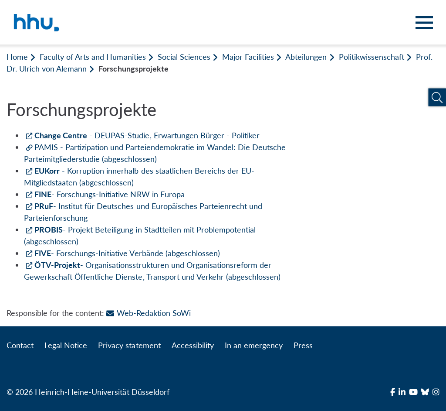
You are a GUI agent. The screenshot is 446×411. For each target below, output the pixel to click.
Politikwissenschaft (371, 57)
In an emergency (254, 345)
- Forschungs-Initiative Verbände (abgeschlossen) (127, 253)
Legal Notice (65, 345)
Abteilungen (306, 57)
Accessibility (193, 345)
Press (303, 345)
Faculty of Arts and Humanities (92, 57)
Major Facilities (248, 57)
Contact (20, 345)
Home (17, 57)
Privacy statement (129, 345)
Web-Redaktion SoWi (148, 313)
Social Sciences (184, 57)
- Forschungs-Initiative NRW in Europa (109, 194)
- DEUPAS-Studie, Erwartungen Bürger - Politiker (147, 135)
